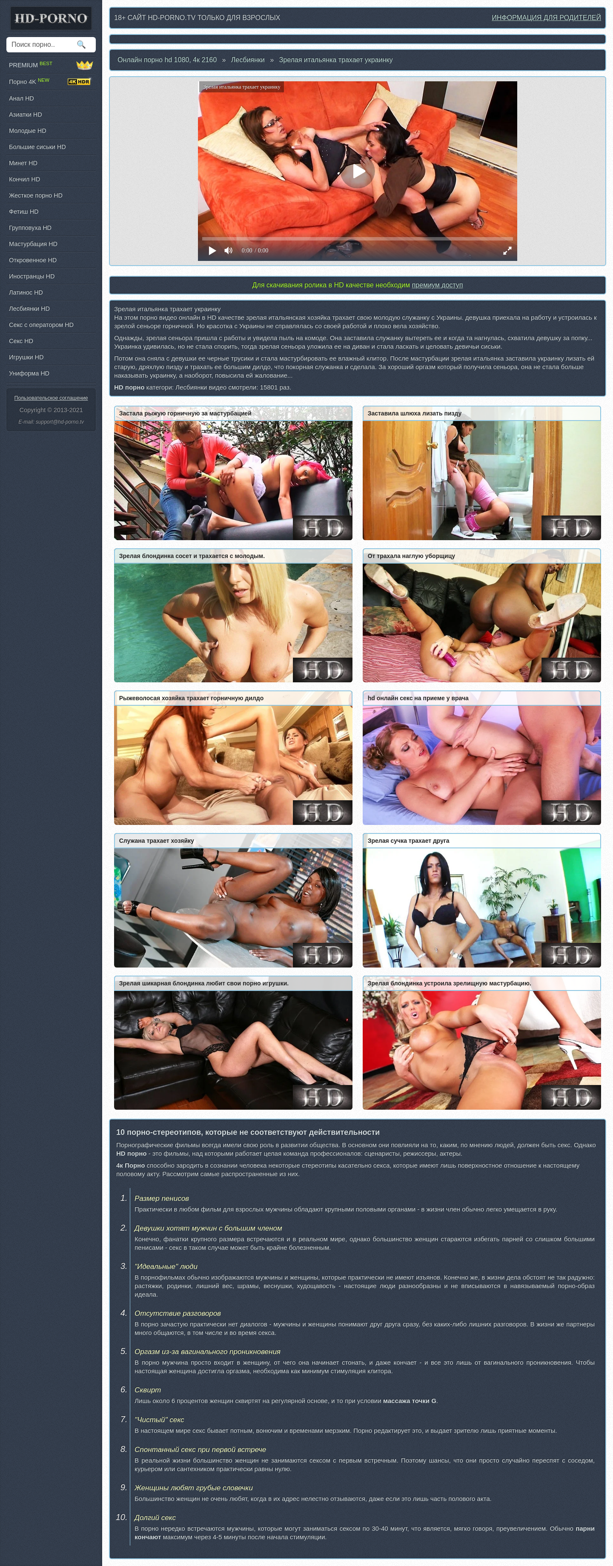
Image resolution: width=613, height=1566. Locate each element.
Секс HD (21, 341)
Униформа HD (29, 373)
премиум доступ (437, 285)
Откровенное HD (33, 260)
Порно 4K (51, 82)
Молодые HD (27, 130)
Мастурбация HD (33, 243)
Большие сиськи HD (37, 146)
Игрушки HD (26, 357)
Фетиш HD (23, 211)
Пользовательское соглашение (51, 398)
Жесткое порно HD (36, 195)
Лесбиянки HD (29, 308)
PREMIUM (51, 65)
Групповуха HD (30, 227)
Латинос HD (26, 292)
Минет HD (23, 163)
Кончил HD (24, 179)
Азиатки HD (25, 114)
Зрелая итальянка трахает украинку (336, 59)
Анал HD (21, 98)
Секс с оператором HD (41, 324)
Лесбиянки (248, 59)
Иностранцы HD (31, 276)
